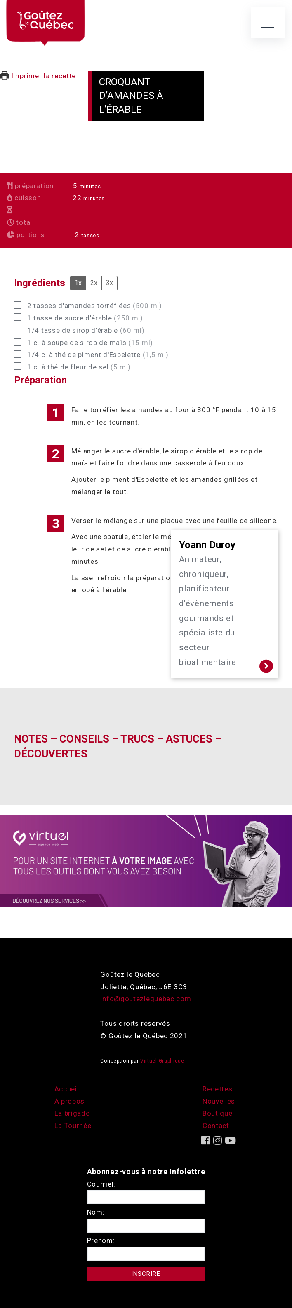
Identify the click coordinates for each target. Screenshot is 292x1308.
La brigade (72, 1113)
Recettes (218, 1089)
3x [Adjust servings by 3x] (109, 283)
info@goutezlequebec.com (145, 999)
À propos (69, 1101)
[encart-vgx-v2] (146, 860)
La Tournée (73, 1125)
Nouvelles (219, 1101)
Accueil (66, 1089)
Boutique (218, 1113)
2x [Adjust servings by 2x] (93, 283)
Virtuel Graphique (162, 1061)
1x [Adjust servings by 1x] (78, 283)
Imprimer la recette (38, 76)
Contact (216, 1125)
